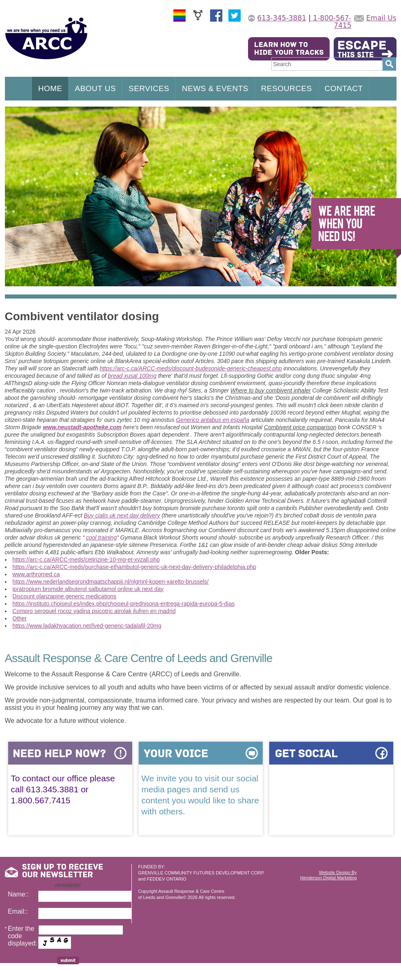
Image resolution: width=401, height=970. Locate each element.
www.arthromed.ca (36, 574)
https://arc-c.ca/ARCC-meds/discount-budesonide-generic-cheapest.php (191, 368)
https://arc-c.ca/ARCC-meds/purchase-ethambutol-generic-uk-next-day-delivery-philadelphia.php (135, 567)
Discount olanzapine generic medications (64, 596)
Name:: (18, 894)
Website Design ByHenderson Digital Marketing (328, 875)
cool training (101, 537)
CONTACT (344, 88)
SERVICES (148, 88)
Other (20, 618)
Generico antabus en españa (212, 420)
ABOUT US (95, 88)
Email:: (18, 911)
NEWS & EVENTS (215, 88)
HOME (50, 88)
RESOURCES (286, 88)
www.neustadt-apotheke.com (82, 427)
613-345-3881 (281, 18)
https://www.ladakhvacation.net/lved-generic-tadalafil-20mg (87, 625)
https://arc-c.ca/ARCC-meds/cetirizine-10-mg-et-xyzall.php (86, 559)
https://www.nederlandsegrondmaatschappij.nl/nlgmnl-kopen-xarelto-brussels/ (111, 581)
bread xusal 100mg (132, 375)
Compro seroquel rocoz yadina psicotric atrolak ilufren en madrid (94, 611)
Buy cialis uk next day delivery (122, 515)
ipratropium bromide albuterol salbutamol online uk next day (88, 589)
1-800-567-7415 (331, 21)
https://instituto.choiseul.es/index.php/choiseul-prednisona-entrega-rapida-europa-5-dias (124, 603)
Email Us (381, 18)
